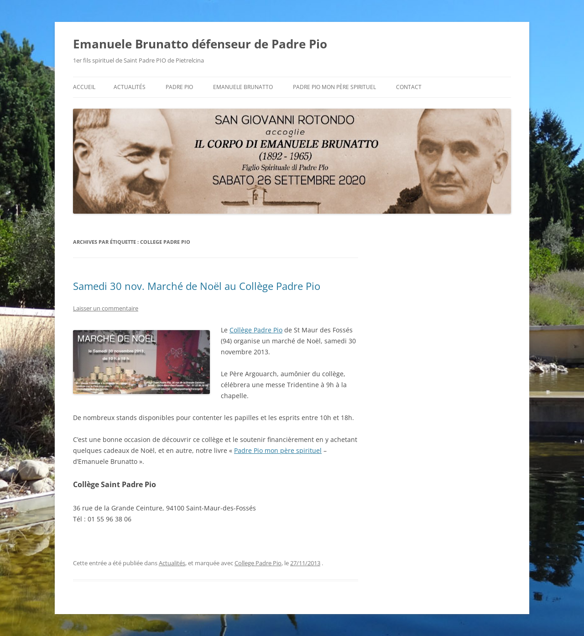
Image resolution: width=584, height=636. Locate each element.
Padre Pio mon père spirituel (334, 87)
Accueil (84, 87)
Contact (409, 87)
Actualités (130, 87)
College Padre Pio (258, 563)
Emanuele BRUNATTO (243, 87)
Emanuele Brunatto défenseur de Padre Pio (200, 44)
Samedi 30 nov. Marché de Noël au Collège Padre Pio (196, 286)
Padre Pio (179, 87)
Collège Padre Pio (255, 330)
